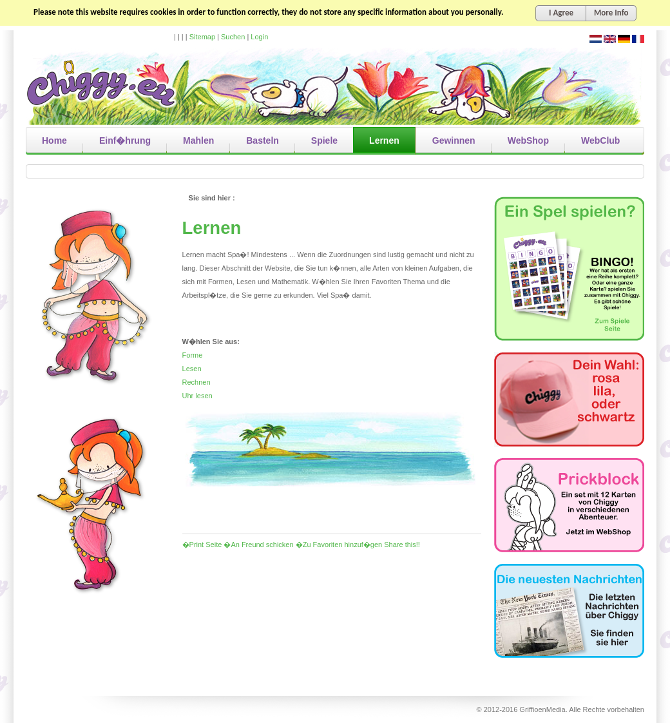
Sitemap (202, 37)
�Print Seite (202, 544)
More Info (611, 12)
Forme (192, 355)
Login (259, 37)
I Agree (561, 12)
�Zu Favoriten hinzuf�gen (339, 544)
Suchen (233, 37)
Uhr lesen (197, 396)
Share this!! (402, 544)
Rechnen (196, 382)
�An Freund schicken (258, 544)
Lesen (192, 368)
